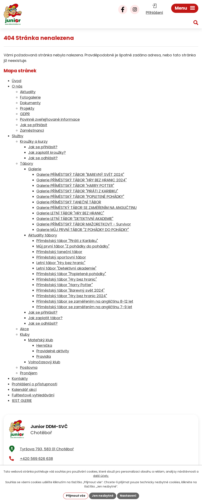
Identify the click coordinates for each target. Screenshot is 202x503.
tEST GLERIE (22, 400)
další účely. (101, 476)
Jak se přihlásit (33, 124)
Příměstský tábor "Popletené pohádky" (71, 273)
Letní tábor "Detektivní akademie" (66, 268)
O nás (17, 86)
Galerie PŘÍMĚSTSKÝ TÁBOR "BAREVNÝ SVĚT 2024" (80, 174)
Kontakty (20, 378)
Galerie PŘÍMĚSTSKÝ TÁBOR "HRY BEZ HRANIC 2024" (81, 180)
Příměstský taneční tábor (59, 251)
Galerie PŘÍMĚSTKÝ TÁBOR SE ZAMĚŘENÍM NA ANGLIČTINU (86, 207)
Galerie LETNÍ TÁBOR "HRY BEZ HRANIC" (70, 213)
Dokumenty (30, 102)
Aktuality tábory (42, 235)
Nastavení (128, 496)
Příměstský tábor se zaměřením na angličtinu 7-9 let (84, 306)
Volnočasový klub (44, 362)
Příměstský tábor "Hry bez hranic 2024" (71, 295)
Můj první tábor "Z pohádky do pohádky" (72, 246)
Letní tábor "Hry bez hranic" (60, 262)
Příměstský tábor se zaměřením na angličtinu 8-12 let (84, 301)
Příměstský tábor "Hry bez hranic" (66, 279)
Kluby (25, 334)
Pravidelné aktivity (52, 351)
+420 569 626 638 (36, 458)
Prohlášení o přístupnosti (34, 384)
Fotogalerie (30, 97)
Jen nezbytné (102, 496)
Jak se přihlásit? (42, 146)
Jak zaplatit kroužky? (47, 152)
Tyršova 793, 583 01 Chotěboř (47, 449)
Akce (24, 328)
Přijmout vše (75, 496)
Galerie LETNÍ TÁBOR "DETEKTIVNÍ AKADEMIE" (74, 218)
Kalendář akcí (24, 389)
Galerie (34, 169)
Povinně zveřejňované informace (50, 119)
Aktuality (28, 91)
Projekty (27, 108)
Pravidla (43, 356)
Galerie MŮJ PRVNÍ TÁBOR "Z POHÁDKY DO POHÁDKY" (82, 229)
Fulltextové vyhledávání (33, 395)
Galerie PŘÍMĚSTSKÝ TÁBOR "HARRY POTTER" (75, 185)
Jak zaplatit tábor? (45, 317)
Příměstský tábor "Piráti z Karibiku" (67, 240)
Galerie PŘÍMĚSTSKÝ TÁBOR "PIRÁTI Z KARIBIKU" (77, 191)
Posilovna (28, 367)
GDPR (25, 113)
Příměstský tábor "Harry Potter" (64, 284)
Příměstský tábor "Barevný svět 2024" (70, 290)
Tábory (26, 163)
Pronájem (28, 373)
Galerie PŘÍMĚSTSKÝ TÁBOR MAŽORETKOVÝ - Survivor (83, 224)
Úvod (16, 80)
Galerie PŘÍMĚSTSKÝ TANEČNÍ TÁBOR (68, 202)
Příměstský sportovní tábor (61, 257)
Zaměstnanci (32, 130)
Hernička (44, 345)
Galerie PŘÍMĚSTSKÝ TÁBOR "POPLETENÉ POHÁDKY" (80, 196)
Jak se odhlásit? (43, 158)
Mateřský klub (40, 339)
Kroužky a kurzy (34, 141)
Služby (17, 135)
